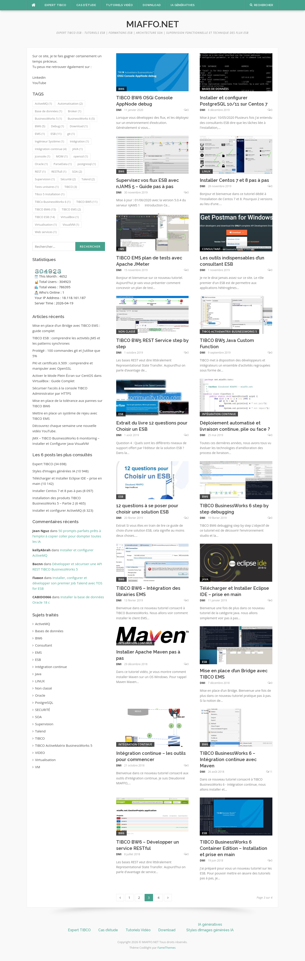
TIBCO (40, 738)
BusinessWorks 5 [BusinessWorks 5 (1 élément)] (48, 119)
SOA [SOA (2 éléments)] (77, 172)
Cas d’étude (86, 5)
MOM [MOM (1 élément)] (62, 156)
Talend (40, 731)
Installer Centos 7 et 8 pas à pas (234, 180)
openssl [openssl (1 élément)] (80, 156)
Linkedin (39, 77)
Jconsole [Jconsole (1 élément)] (42, 156)
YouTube (39, 83)
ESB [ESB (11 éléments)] (55, 134)
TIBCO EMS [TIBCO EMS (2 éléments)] (71, 209)
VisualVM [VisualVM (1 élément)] (71, 225)
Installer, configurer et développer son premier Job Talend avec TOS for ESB (67, 583)
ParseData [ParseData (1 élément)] (63, 164)
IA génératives (183, 5)
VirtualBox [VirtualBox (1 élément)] (70, 217)
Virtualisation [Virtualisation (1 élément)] (46, 225)
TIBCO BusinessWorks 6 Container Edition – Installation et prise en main (233, 848)
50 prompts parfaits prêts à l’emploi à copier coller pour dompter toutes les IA (66, 536)
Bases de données (215, 89)
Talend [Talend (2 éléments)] (88, 179)
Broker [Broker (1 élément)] (74, 111)
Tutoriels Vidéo (119, 5)
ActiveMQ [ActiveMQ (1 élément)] (43, 104)
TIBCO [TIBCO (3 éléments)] (70, 187)
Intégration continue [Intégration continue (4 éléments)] (51, 149)
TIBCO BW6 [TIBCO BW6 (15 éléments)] (45, 209)
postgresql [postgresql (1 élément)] (87, 164)
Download (152, 5)
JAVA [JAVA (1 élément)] (77, 149)
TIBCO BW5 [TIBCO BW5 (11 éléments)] (86, 202)
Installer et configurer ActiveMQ (57, 510)
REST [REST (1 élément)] (40, 172)
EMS (121, 249)
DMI (119, 110)
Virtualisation (45, 759)
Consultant (211, 249)
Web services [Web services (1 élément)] (46, 232)
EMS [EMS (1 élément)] (40, 134)
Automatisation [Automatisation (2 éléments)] (70, 104)
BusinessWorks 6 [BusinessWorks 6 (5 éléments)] (81, 119)
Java (205, 579)
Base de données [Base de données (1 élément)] (48, 111)
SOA (38, 717)
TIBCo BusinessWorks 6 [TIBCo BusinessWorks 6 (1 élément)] (53, 202)
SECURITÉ (42, 709)
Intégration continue (219, 414)
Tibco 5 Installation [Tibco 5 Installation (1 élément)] (49, 194)
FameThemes (167, 948)
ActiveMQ (42, 624)
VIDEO (40, 752)
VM (37, 767)
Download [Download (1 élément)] (79, 126)
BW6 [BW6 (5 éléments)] (40, 126)
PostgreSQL (44, 702)
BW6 (121, 89)
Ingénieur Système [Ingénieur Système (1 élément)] (49, 141)
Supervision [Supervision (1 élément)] (45, 179)
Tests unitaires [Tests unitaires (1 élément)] (47, 187)
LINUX (206, 171)
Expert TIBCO (55, 5)
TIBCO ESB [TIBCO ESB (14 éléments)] (45, 217)
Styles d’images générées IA (53, 471)
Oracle (40, 695)
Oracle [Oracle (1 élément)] (41, 164)
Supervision (44, 724)
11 (270, 772)
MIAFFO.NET (152, 24)
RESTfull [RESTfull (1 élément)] (58, 172)
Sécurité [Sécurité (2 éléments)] (68, 179)
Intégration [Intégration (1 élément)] (79, 141)
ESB (120, 414)
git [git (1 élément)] (71, 134)
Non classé (126, 331)
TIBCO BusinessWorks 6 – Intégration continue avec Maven (228, 759)
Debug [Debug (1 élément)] (57, 126)
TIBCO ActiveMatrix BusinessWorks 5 (229, 331)
